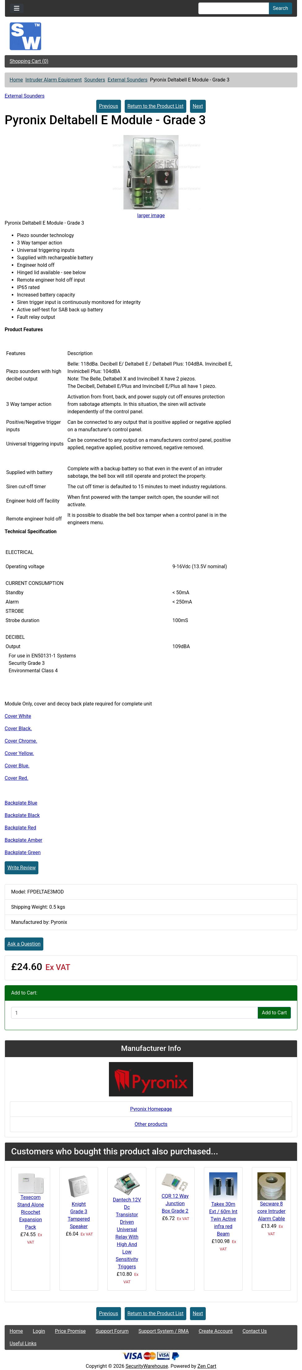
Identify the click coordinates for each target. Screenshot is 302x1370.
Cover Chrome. (21, 741)
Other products (151, 1124)
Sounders (94, 80)
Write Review (21, 868)
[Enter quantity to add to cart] (134, 1013)
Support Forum (112, 1331)
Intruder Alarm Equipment (53, 80)
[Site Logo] (151, 36)
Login (39, 1331)
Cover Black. (18, 728)
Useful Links (23, 1343)
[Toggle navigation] (17, 8)
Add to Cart (274, 1013)
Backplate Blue (21, 803)
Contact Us (255, 1331)
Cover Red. (16, 778)
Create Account (216, 1331)
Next (198, 106)
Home (16, 80)
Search (280, 8)
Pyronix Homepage (151, 1109)
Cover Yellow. (19, 753)
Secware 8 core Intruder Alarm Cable (271, 1211)
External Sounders (128, 80)
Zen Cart (206, 1366)
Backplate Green (23, 852)
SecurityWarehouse (147, 1366)
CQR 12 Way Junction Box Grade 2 (175, 1203)
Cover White (18, 716)
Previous (108, 106)
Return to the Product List (155, 106)
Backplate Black (22, 815)
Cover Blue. (17, 766)
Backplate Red (20, 828)
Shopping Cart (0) (29, 61)
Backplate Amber (23, 840)
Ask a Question (24, 944)
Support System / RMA (163, 1331)
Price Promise (70, 1331)
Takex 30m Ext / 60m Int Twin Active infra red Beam (223, 1219)
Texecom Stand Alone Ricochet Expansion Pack (30, 1212)
